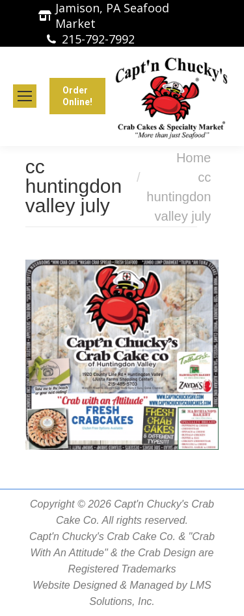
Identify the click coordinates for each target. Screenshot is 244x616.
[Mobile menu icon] (24, 96)
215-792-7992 (98, 39)
